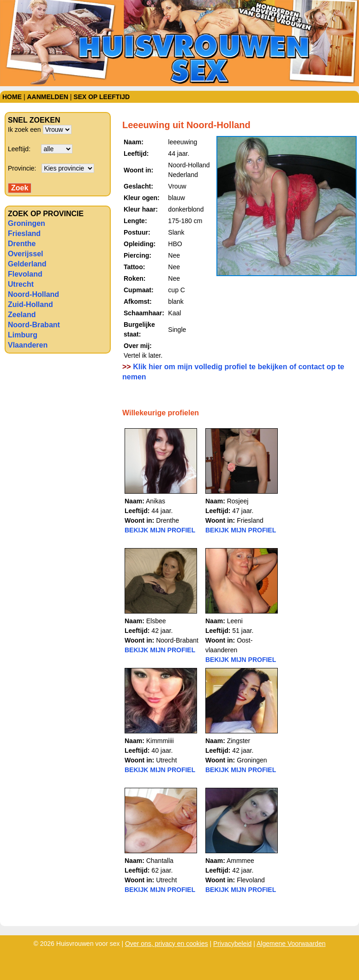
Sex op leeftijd (101, 96)
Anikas (155, 501)
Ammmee (240, 860)
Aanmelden (47, 96)
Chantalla (160, 860)
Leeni (235, 621)
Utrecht (21, 284)
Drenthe (22, 244)
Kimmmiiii (160, 740)
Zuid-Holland (30, 304)
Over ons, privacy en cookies (166, 943)
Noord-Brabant (34, 325)
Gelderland (27, 264)
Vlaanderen (28, 345)
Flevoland (25, 274)
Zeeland (22, 315)
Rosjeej (238, 501)
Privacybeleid (232, 943)
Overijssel (25, 254)
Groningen (26, 223)
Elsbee (156, 621)
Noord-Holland (33, 294)
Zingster (239, 740)
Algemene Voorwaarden (291, 943)
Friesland (24, 233)
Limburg (22, 335)
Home (12, 96)
